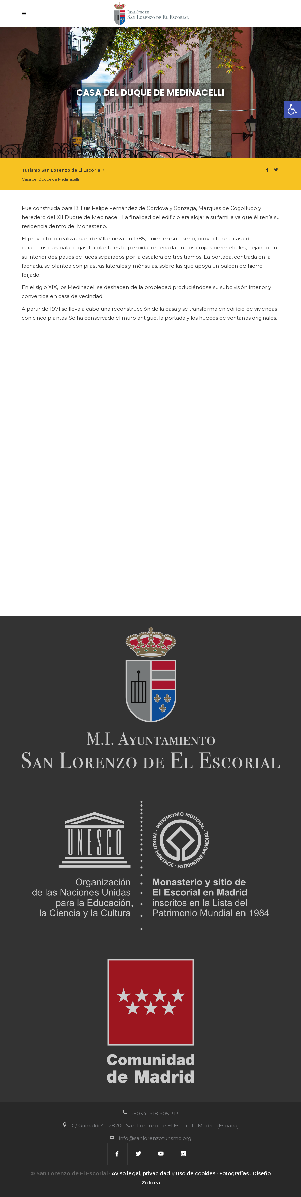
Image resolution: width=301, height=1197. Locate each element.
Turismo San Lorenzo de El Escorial (62, 170)
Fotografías (234, 1173)
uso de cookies (195, 1173)
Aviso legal (126, 1173)
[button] (292, 109)
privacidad (156, 1173)
